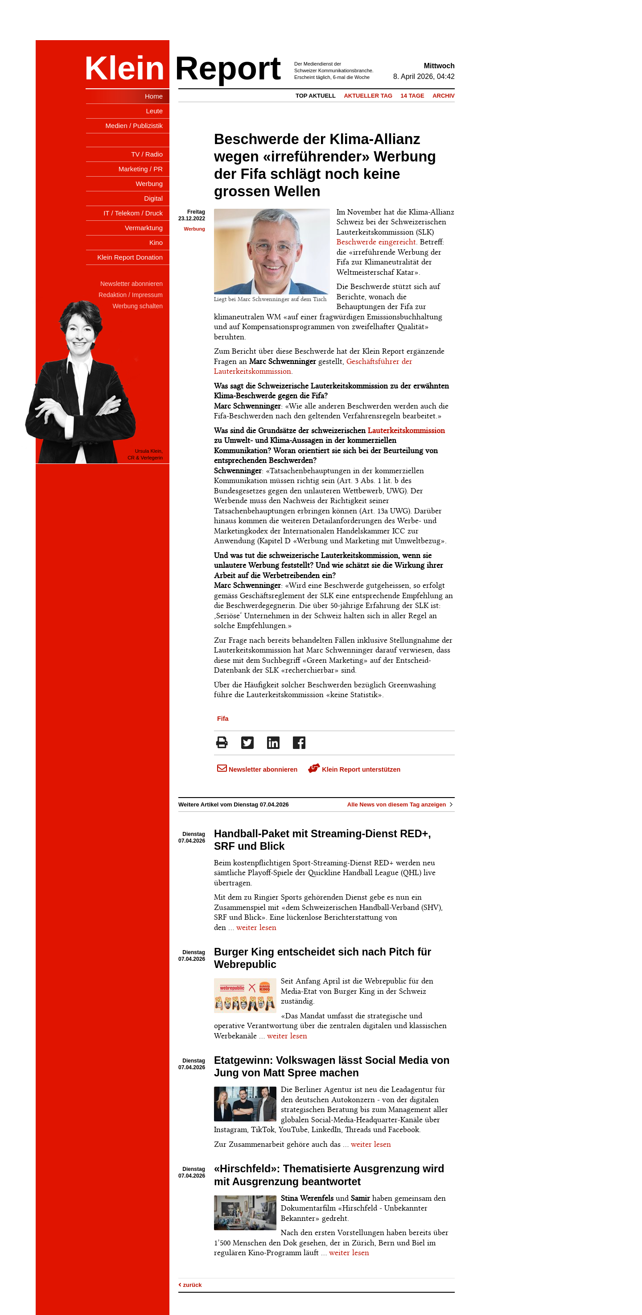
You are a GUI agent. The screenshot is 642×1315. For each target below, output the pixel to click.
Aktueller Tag (368, 95)
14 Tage (412, 95)
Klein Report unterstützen (354, 769)
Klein (124, 68)
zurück (190, 1285)
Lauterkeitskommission (406, 430)
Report (228, 68)
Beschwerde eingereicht (376, 241)
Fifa (223, 718)
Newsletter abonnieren (257, 769)
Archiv (443, 95)
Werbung (194, 229)
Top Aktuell (316, 95)
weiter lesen (256, 927)
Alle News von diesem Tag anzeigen (401, 804)
